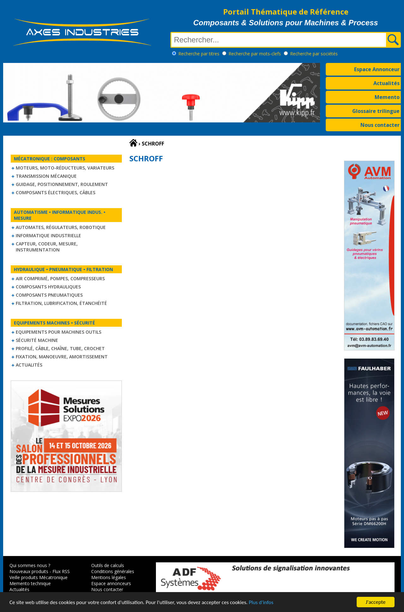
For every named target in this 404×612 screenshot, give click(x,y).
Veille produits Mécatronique (38, 577)
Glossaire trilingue (376, 111)
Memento (387, 97)
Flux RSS (61, 571)
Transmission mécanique (46, 176)
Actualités (386, 83)
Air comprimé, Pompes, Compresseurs (60, 278)
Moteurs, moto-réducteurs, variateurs (65, 168)
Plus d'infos (261, 603)
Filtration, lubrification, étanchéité (61, 303)
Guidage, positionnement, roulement (62, 184)
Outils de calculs (107, 565)
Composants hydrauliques (48, 287)
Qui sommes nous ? (29, 565)
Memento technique (30, 583)
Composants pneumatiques (49, 295)
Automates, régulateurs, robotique (61, 227)
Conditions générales (112, 571)
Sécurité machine (37, 340)
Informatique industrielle (48, 235)
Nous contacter (380, 124)
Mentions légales (108, 577)
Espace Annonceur (377, 69)
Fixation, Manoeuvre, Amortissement (62, 357)
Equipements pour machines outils (58, 332)
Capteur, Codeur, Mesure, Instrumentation (47, 247)
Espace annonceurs (111, 583)
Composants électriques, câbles (55, 192)
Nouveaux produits (28, 571)
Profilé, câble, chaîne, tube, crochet (60, 348)
